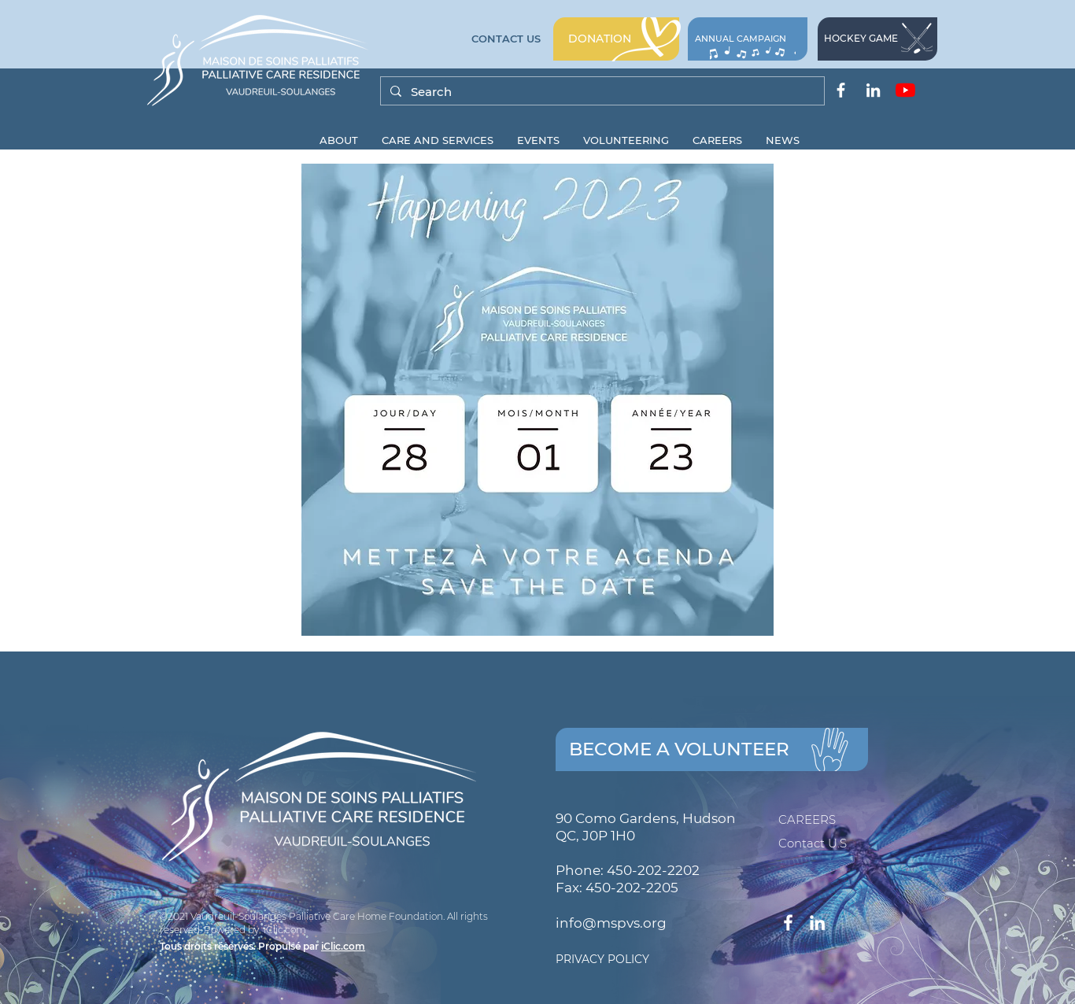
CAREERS (807, 819)
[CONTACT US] (506, 39)
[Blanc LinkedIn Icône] (873, 90)
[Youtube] (905, 90)
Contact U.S (812, 843)
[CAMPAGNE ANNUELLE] (747, 39)
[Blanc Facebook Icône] (841, 90)
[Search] (601, 91)
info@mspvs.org (611, 923)
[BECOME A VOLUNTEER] (712, 749)
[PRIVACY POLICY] (674, 960)
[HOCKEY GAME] (877, 39)
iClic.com (343, 946)
